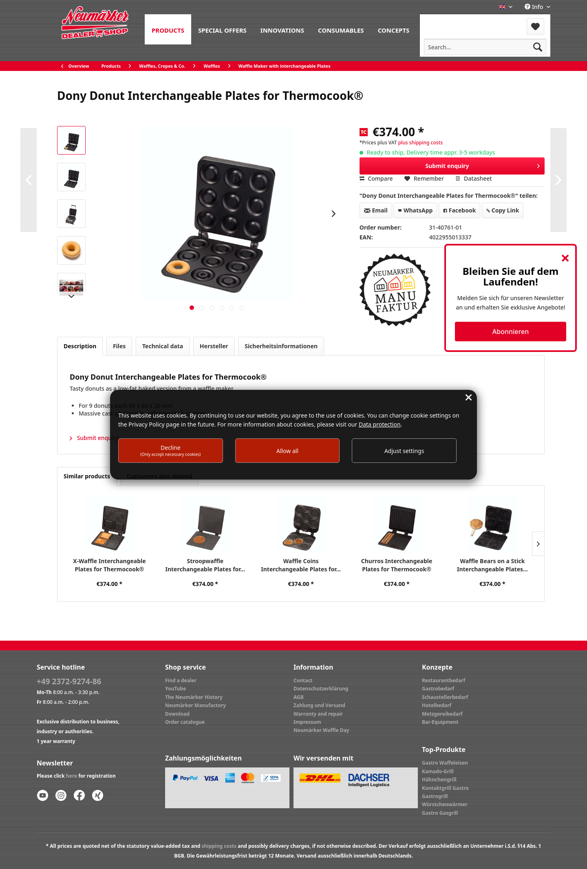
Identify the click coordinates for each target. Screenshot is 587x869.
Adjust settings (404, 451)
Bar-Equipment (440, 722)
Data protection (380, 424)
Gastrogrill (435, 796)
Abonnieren (510, 331)
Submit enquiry (483, 164)
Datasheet (473, 178)
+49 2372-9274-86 (69, 681)
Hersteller (214, 346)
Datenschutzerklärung (321, 688)
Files (119, 346)
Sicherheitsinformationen (281, 346)
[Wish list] (535, 26)
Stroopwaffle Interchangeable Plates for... (205, 565)
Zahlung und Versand (319, 705)
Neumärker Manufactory (195, 705)
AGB (299, 697)
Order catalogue (185, 722)
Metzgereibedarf (442, 713)
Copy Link (502, 210)
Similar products (87, 476)
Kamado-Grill (438, 771)
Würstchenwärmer (445, 804)
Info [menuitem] (535, 7)
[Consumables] (341, 29)
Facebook (459, 210)
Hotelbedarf (436, 705)
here (71, 775)
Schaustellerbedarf (445, 697)
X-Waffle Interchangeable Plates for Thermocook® (109, 565)
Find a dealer (180, 680)
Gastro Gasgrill (440, 812)
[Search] (537, 47)
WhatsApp (415, 210)
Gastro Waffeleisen (445, 762)
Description (80, 346)
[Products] (168, 29)
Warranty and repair (318, 713)
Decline (170, 450)
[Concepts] (394, 29)
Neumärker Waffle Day (321, 730)
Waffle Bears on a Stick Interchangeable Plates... (492, 565)
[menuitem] (168, 29)
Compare (376, 178)
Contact (303, 680)
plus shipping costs (420, 142)
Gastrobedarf (438, 688)
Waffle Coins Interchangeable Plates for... (301, 565)
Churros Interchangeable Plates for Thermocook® (397, 565)
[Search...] (485, 47)
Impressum (307, 722)
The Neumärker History (194, 697)
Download (177, 713)
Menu (442, 21)
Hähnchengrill (439, 779)
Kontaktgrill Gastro (445, 788)
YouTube (175, 688)
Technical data (162, 346)
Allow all (287, 451)
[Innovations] (282, 29)
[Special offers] (222, 29)
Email (376, 210)
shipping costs (218, 845)
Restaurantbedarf (443, 680)
